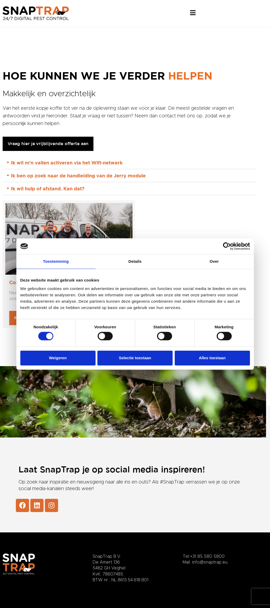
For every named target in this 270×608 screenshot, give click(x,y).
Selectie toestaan (135, 358)
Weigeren (58, 358)
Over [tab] (214, 261)
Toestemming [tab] (56, 261)
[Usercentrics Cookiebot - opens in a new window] (227, 246)
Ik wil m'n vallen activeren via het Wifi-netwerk (67, 162)
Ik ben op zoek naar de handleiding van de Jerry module (78, 175)
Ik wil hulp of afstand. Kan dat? (47, 188)
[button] (130, 162)
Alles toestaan (212, 358)
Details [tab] (135, 261)
